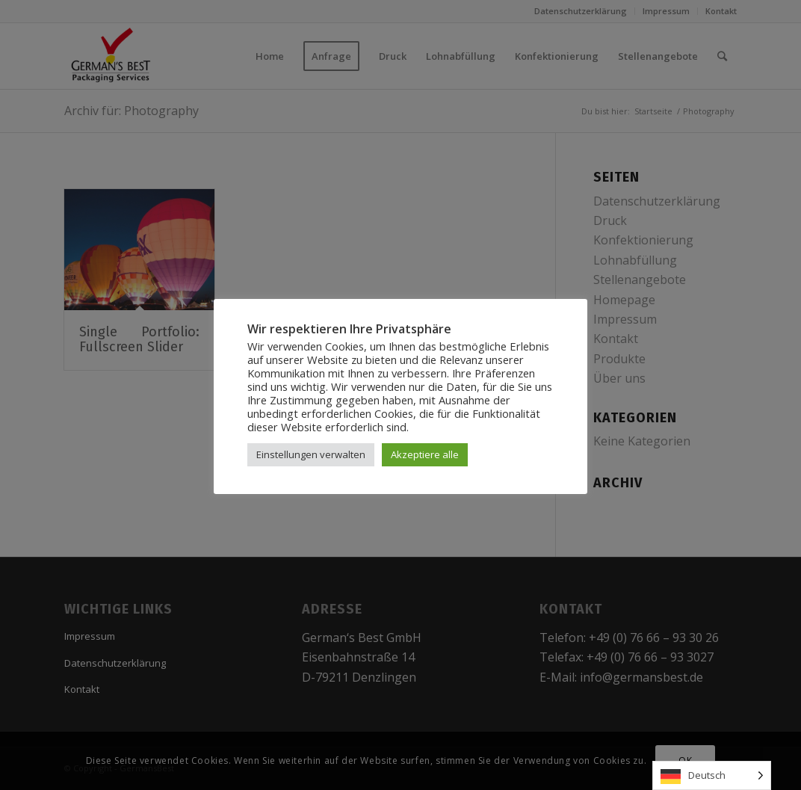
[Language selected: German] (711, 775)
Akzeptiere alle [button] (425, 454)
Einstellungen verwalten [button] (310, 454)
